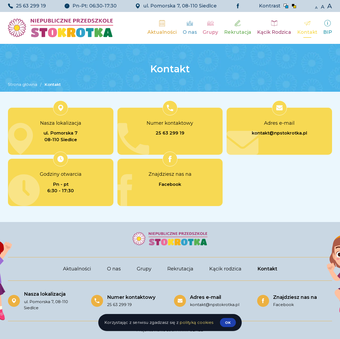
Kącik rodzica (225, 269)
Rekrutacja (180, 269)
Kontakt (267, 269)
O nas (114, 269)
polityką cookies (196, 322)
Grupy (144, 269)
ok (228, 322)
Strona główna (22, 84)
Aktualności (77, 269)
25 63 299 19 (31, 6)
